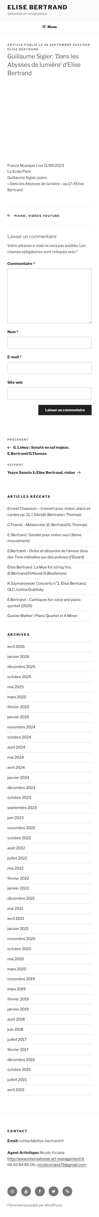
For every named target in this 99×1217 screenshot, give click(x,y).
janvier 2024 (18, 777)
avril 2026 (16, 646)
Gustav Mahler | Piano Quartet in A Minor (42, 616)
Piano (20, 216)
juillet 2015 (17, 1080)
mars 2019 (16, 989)
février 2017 (17, 1049)
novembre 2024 (21, 727)
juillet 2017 (17, 1039)
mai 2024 (15, 757)
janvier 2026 (18, 656)
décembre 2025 (21, 667)
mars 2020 (16, 969)
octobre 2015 (19, 1069)
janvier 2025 (18, 717)
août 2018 (16, 1019)
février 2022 (18, 878)
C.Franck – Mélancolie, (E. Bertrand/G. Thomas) (47, 525)
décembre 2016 (21, 1060)
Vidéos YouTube (44, 216)
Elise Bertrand (37, 7)
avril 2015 (15, 1090)
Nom (12, 332)
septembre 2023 (22, 808)
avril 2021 (15, 918)
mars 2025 (16, 697)
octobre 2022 (19, 838)
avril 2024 (16, 767)
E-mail (14, 357)
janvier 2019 (18, 1009)
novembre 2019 (21, 979)
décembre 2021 (21, 898)
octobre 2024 (19, 737)
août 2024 (16, 747)
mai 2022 (15, 868)
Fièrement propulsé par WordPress (34, 1205)
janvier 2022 (18, 888)
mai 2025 (15, 687)
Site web (15, 382)
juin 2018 (15, 1029)
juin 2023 (15, 818)
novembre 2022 (21, 828)
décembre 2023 (21, 788)
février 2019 (18, 999)
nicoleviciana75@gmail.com (62, 1165)
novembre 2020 (21, 939)
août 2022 (16, 848)
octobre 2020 (19, 949)
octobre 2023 (19, 797)
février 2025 (18, 707)
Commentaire (21, 263)
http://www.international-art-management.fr (46, 1159)
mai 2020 (15, 959)
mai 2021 (15, 908)
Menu (49, 27)
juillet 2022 (17, 858)
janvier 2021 (17, 928)
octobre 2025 (19, 677)
